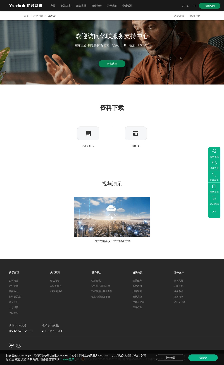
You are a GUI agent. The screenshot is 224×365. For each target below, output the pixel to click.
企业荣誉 (13, 285)
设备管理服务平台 (100, 296)
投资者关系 (15, 296)
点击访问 (112, 64)
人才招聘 (13, 307)
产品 (53, 5)
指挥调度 (137, 291)
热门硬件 (55, 272)
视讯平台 (96, 272)
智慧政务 (137, 280)
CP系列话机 (56, 291)
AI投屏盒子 (55, 285)
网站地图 (13, 312)
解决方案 (66, 5)
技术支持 (178, 280)
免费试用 (128, 5)
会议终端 (54, 280)
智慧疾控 (137, 296)
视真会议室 (138, 302)
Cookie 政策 (70, 359)
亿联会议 (96, 280)
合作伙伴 (97, 5)
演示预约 (210, 5)
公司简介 (13, 280)
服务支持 (82, 5)
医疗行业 (137, 307)
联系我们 (13, 302)
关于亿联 (14, 272)
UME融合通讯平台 (100, 285)
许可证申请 (179, 302)
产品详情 (179, 16)
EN (188, 5)
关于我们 (113, 5)
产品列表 (38, 16)
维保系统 (178, 291)
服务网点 (178, 296)
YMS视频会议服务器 (101, 291)
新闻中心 (13, 291)
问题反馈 (178, 285)
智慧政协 (137, 285)
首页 (26, 16)
